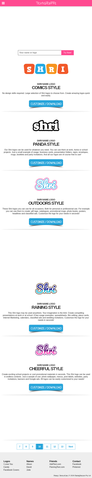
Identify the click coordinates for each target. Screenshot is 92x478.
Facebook (77, 464)
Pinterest (76, 467)
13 (62, 446)
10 (39, 446)
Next (71, 446)
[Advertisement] (46, 28)
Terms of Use (63, 475)
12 (54, 446)
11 (47, 446)
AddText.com (55, 464)
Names (30, 461)
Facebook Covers (11, 470)
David (29, 467)
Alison (29, 464)
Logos (6, 461)
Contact (77, 461)
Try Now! (67, 53)
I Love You (8, 464)
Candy (6, 467)
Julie (28, 470)
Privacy (56, 475)
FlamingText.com (57, 467)
